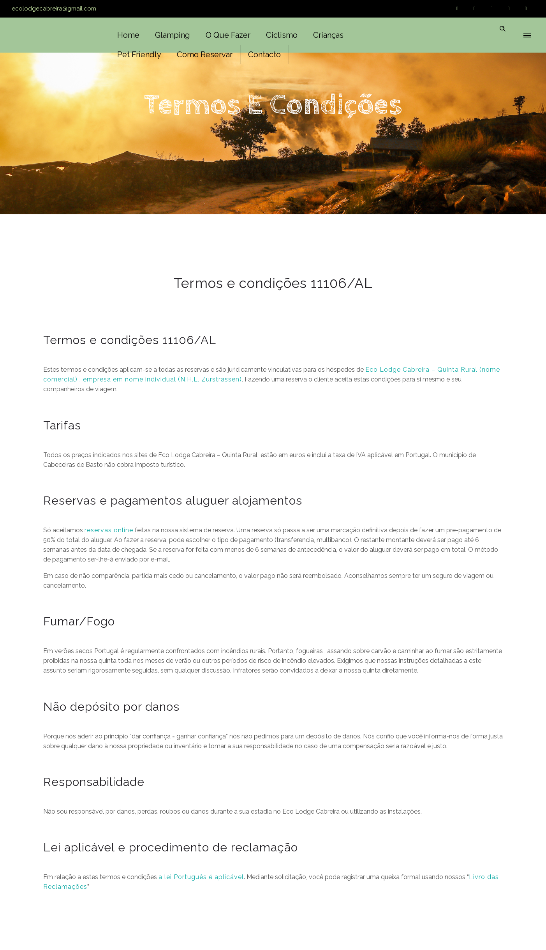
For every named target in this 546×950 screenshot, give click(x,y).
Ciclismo (282, 35)
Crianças (328, 35)
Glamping (172, 35)
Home (128, 35)
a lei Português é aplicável (201, 877)
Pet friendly (139, 54)
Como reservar (204, 54)
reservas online (109, 530)
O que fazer (228, 35)
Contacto (264, 54)
